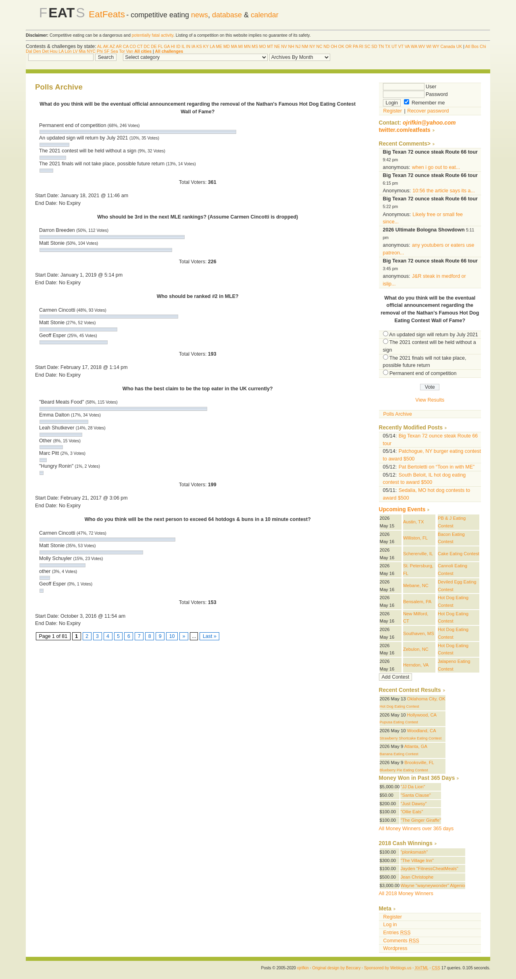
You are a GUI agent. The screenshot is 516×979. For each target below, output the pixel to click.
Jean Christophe (416, 877)
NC (319, 46)
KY (206, 46)
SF (106, 51)
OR (348, 46)
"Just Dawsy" (413, 803)
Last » (209, 636)
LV (75, 51)
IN (188, 46)
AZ (112, 46)
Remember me (424, 103)
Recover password (428, 111)
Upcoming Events (402, 509)
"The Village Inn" (417, 860)
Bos (475, 46)
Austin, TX (413, 521)
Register (392, 111)
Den (37, 51)
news (199, 15)
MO (262, 46)
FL (160, 46)
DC (147, 46)
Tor (122, 51)
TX (387, 46)
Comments (401, 941)
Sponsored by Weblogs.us (388, 968)
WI (428, 46)
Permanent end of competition (422, 373)
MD (226, 46)
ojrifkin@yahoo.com (429, 123)
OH (334, 46)
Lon (67, 51)
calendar (265, 15)
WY (436, 46)
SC (367, 46)
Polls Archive (397, 414)
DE (154, 46)
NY (312, 46)
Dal (29, 51)
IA (193, 46)
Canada (447, 46)
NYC (91, 51)
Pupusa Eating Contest (399, 722)
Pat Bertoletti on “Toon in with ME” (437, 467)
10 (172, 636)
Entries (397, 932)
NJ (298, 46)
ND (326, 46)
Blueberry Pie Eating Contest (404, 770)
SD (374, 46)
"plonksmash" (414, 852)
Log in (390, 924)
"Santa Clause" (415, 795)
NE (277, 46)
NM (305, 46)
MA (234, 46)
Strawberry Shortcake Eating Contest (411, 738)
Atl (467, 46)
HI (173, 46)
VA (407, 46)
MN (247, 46)
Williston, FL (415, 537)
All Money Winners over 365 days (416, 828)
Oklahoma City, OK (426, 698)
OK (341, 46)
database (227, 15)
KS (199, 46)
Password (415, 94)
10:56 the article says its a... (443, 191)
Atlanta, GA (415, 746)
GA (166, 46)
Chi (483, 46)
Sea (114, 51)
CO (133, 46)
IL (183, 46)
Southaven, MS (418, 633)
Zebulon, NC (416, 649)
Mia (82, 51)
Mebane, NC (416, 585)
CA (126, 46)
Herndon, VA (416, 664)
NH (291, 46)
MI (240, 46)
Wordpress (395, 948)
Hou (54, 51)
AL (99, 46)
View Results (429, 400)
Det (45, 51)
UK (459, 46)
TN (381, 46)
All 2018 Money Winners (406, 893)
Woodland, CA (421, 730)
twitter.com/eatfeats (405, 130)
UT (394, 46)
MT (270, 46)
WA (414, 46)
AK (106, 46)
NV (284, 46)
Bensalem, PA (417, 601)
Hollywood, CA (422, 714)
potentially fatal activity (152, 35)
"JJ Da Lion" (412, 786)
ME (219, 46)
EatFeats (107, 14)
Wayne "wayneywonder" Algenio (432, 885)
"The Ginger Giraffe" (420, 820)
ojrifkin (303, 968)
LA (212, 46)
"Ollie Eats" (411, 811)
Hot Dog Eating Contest (399, 706)
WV (421, 46)
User (410, 87)
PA (355, 46)
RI (361, 46)
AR (118, 46)
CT (140, 46)
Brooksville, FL (419, 762)
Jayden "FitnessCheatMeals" (429, 868)
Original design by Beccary (336, 968)
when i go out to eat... (436, 167)
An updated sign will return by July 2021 (433, 334)
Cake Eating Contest (458, 553)
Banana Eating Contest (399, 754)
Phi (100, 51)
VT (401, 46)
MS (255, 46)
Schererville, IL (418, 553)
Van (129, 51)
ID (178, 46)
